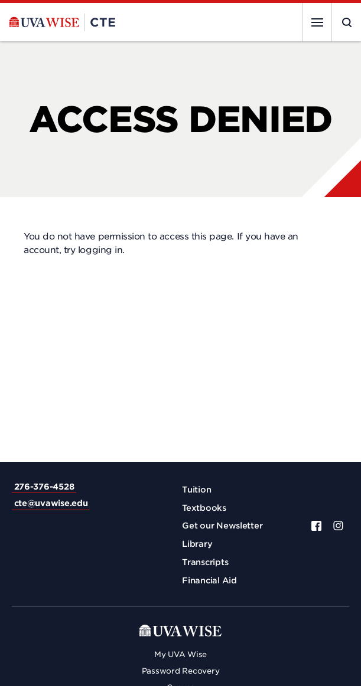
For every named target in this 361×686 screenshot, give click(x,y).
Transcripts (205, 562)
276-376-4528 (44, 486)
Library (197, 544)
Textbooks (204, 508)
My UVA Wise (180, 654)
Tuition (196, 489)
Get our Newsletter (222, 525)
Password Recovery (181, 671)
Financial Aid (209, 580)
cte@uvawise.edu (51, 503)
